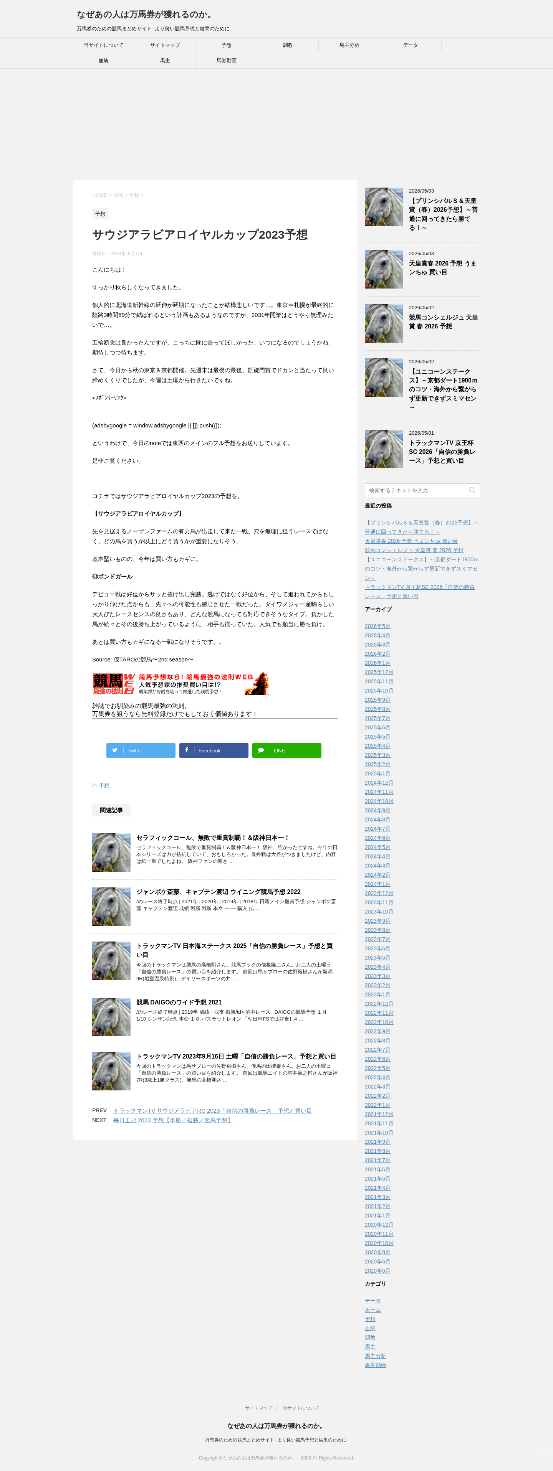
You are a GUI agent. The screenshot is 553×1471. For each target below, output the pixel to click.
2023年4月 (378, 967)
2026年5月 (378, 626)
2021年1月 (378, 1215)
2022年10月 (379, 1022)
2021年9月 (378, 1142)
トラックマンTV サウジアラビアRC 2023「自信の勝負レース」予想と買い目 (212, 1110)
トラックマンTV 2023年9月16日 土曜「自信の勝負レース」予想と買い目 (236, 1056)
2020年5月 (378, 1271)
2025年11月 (379, 681)
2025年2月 (378, 764)
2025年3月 (378, 755)
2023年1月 (378, 994)
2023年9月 (378, 921)
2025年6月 (378, 727)
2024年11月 (379, 792)
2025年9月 (378, 700)
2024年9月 (378, 810)
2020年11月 (379, 1234)
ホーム (373, 1310)
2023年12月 (379, 893)
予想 (227, 45)
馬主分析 (349, 45)
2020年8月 (378, 1252)
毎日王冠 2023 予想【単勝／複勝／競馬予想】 (173, 1120)
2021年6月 (378, 1169)
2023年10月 (379, 912)
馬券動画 (227, 60)
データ (410, 45)
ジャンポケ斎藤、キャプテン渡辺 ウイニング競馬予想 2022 (218, 892)
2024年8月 (378, 819)
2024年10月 (379, 801)
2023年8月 (378, 930)
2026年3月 (378, 645)
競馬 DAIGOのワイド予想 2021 (179, 1002)
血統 (104, 60)
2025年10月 (379, 691)
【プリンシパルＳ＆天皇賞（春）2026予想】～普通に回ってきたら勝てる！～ (443, 214)
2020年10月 (379, 1243)
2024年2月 (378, 875)
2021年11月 (379, 1123)
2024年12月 (379, 783)
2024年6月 (378, 838)
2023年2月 (378, 985)
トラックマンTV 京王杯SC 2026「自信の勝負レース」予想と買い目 (442, 452)
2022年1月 (378, 1105)
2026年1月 (378, 663)
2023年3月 (378, 976)
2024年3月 (378, 865)
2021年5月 (378, 1179)
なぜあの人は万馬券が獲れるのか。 (146, 14)
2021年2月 (378, 1206)
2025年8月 (378, 709)
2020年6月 (378, 1261)
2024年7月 (378, 829)
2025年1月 (378, 773)
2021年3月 (378, 1197)
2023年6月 (378, 948)
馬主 (165, 60)
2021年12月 (379, 1114)
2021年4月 (378, 1188)
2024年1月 (378, 884)
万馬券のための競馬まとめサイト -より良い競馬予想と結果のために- (276, 1440)
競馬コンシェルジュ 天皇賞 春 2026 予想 (443, 322)
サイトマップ (165, 45)
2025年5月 (378, 737)
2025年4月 (378, 746)
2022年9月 (378, 1031)
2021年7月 (378, 1160)
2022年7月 (378, 1050)
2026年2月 (378, 654)
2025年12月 (379, 672)
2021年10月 (379, 1133)
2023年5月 (378, 958)
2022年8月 (378, 1040)
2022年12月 (379, 1004)
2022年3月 (378, 1086)
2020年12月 (379, 1225)
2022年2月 (378, 1096)
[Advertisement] (230, 126)
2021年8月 (378, 1151)
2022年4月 (378, 1077)
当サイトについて (104, 45)
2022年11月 (379, 1013)
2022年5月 (378, 1068)
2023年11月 (379, 902)
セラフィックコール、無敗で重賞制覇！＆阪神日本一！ (213, 837)
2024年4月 (378, 856)
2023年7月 (378, 939)
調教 (288, 45)
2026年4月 (378, 635)
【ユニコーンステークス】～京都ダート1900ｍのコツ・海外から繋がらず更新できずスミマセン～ (443, 389)
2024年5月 (378, 847)
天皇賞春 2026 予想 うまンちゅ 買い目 (443, 267)
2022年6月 (378, 1059)
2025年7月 (378, 718)
